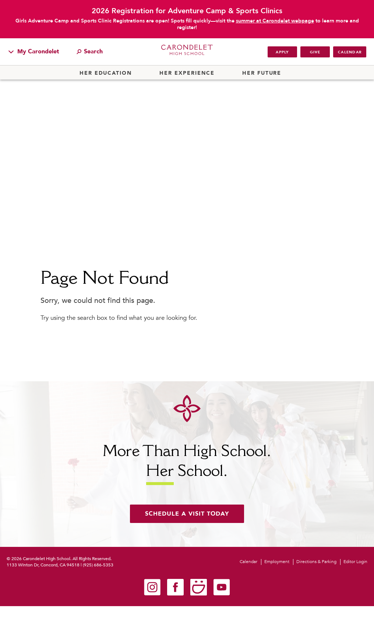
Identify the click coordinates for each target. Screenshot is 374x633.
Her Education (106, 73)
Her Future (261, 73)
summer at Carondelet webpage (275, 20)
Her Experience (186, 73)
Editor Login (355, 562)
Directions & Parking (316, 562)
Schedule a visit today (187, 514)
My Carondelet (33, 51)
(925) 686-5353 (98, 565)
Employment (276, 562)
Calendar (349, 52)
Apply (282, 52)
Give (315, 52)
